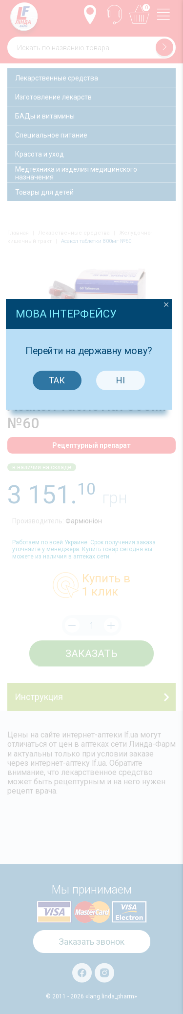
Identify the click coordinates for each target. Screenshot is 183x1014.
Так (60, 514)
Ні (123, 514)
